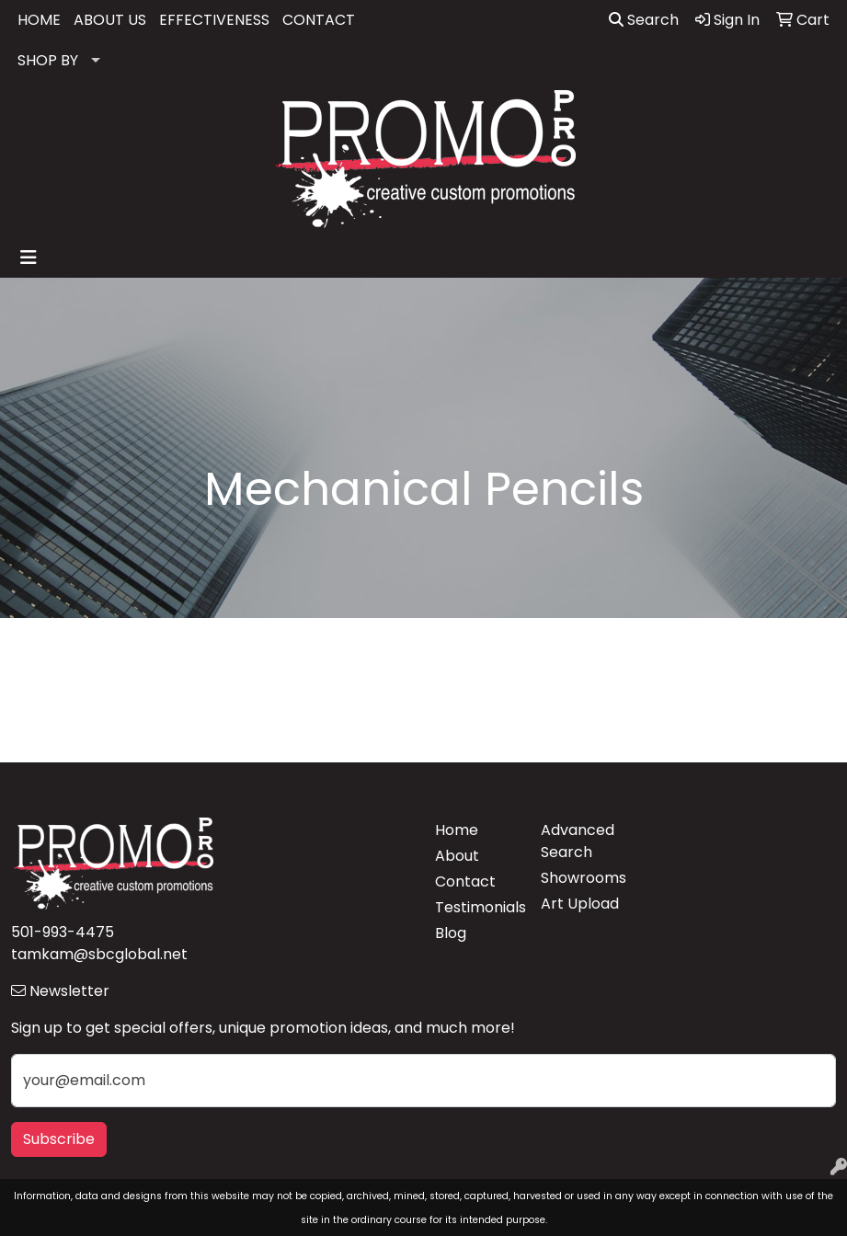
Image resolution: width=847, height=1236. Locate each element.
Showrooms (582, 877)
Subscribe (59, 1139)
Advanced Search (577, 841)
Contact (465, 881)
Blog (450, 933)
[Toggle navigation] (28, 257)
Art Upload (580, 903)
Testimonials (477, 907)
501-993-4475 (62, 932)
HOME (39, 19)
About (457, 855)
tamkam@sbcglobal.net (99, 954)
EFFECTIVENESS (214, 19)
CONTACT (318, 19)
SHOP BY (47, 60)
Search (644, 19)
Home (456, 830)
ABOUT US (110, 19)
